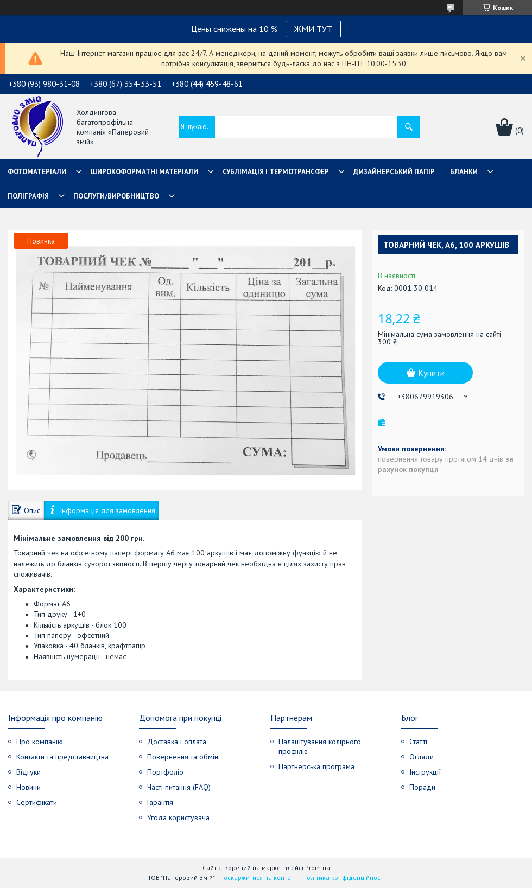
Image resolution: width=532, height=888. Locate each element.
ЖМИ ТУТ (313, 28)
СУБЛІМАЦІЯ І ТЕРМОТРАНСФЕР (276, 171)
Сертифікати (36, 802)
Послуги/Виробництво (116, 196)
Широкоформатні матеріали (144, 171)
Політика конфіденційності (343, 877)
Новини (28, 787)
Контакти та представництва (62, 757)
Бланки (464, 171)
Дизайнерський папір (394, 171)
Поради (422, 787)
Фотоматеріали (37, 171)
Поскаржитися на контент (258, 877)
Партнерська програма (316, 766)
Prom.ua (317, 868)
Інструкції (425, 772)
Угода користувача (178, 817)
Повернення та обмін (182, 757)
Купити (431, 372)
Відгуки (28, 772)
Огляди (421, 757)
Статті (418, 741)
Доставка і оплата (176, 741)
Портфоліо (165, 772)
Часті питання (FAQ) (179, 787)
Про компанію (39, 741)
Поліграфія (28, 196)
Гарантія (160, 802)
